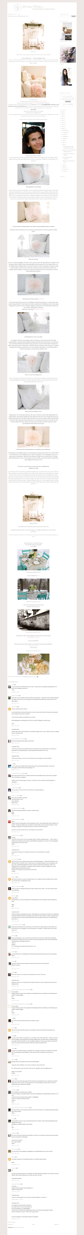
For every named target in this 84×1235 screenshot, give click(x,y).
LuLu (13, 1118)
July (64, 140)
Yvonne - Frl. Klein (16, 795)
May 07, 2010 (15, 1086)
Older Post (56, 1224)
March (64, 167)
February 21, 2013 (17, 1199)
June (64, 142)
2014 (63, 120)
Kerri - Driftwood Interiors (17, 924)
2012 (63, 124)
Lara (13, 684)
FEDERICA (14, 1090)
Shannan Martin (15, 695)
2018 (63, 114)
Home (33, 1224)
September (65, 136)
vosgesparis (14, 1133)
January (64, 171)
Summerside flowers (16, 1184)
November (65, 132)
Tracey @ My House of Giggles (18, 773)
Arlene (13, 1027)
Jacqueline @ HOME (16, 835)
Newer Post (10, 1224)
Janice (13, 1048)
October (64, 134)
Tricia (13, 961)
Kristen (13, 1078)
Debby (13, 972)
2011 (63, 126)
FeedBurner (70, 104)
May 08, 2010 (15, 1153)
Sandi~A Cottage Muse (16, 886)
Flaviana (13, 935)
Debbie (13, 951)
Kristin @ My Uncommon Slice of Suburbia (21, 989)
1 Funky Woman (15, 787)
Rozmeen (14, 1168)
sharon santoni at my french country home (20, 1107)
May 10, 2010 (15, 1180)
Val (12, 1018)
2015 (63, 118)
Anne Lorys (14, 706)
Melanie (13, 1059)
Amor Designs (15, 1149)
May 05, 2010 (15, 692)
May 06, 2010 (15, 831)
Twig (13, 1035)
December (65, 130)
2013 (63, 122)
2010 (63, 128)
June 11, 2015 (15, 1218)
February (65, 169)
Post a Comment (11, 1222)
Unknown (14, 877)
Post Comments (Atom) (19, 1227)
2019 (63, 112)
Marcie (13, 1156)
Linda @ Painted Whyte (17, 819)
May (64, 144)
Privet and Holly (15, 859)
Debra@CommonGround (17, 808)
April (64, 165)
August (64, 138)
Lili (12, 763)
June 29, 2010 (15, 1191)
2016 (63, 116)
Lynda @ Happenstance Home (18, 738)
